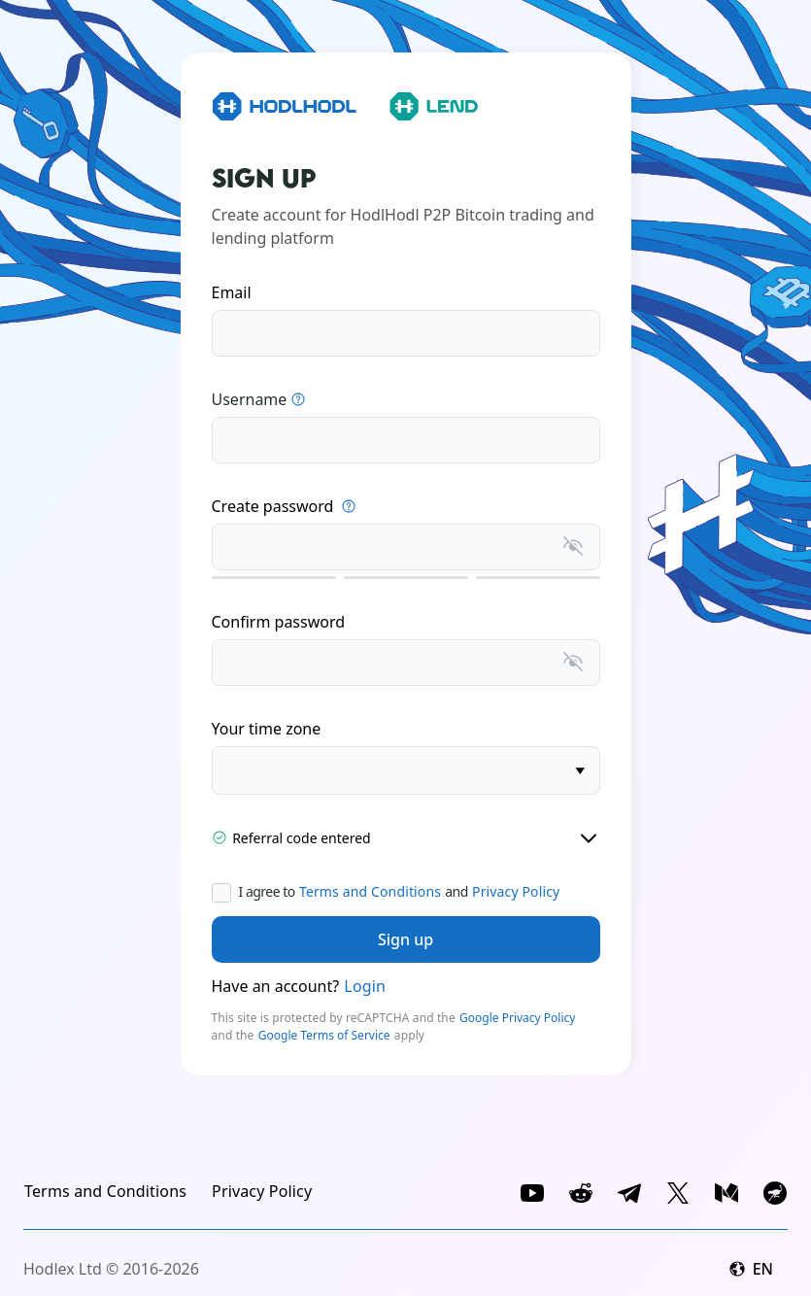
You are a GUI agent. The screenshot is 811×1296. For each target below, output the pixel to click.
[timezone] (406, 770)
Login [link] (365, 986)
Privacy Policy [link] (515, 891)
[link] (105, 1191)
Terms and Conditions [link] (370, 891)
